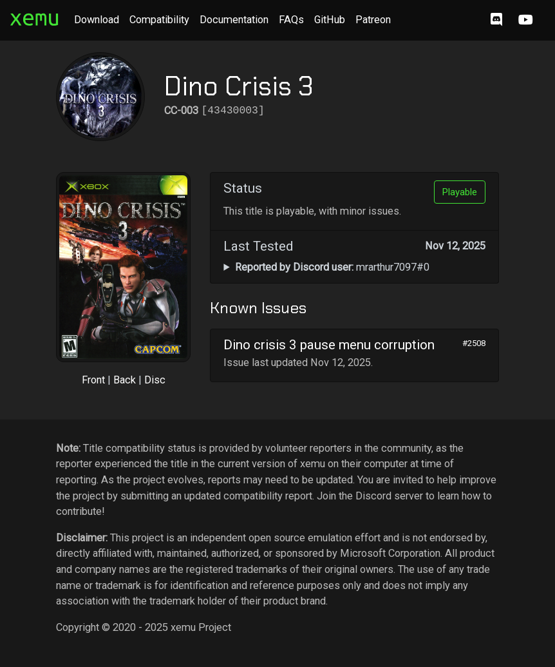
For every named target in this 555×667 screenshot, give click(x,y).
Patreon (373, 20)
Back (124, 380)
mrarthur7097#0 (332, 267)
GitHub (329, 20)
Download (96, 20)
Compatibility (159, 20)
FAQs (291, 20)
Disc (154, 380)
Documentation (234, 20)
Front (93, 380)
